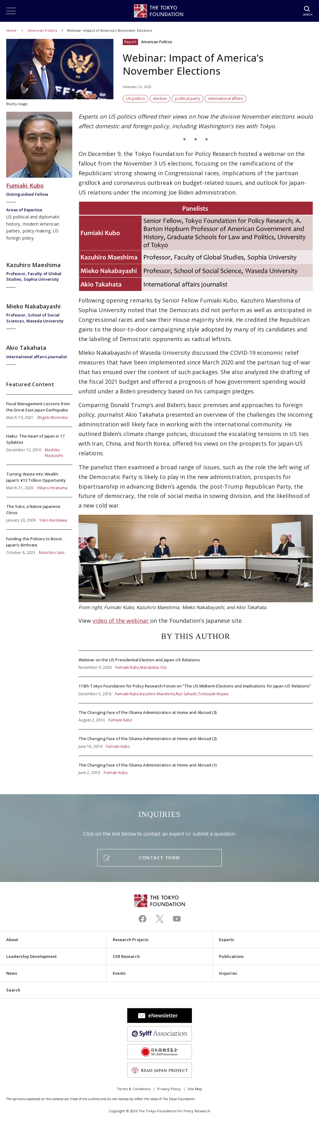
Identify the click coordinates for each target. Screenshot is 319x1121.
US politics (135, 98)
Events (119, 973)
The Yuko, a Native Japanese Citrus (39, 513)
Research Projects (131, 939)
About (12, 939)
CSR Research (126, 956)
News (11, 973)
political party (187, 98)
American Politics (43, 30)
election (160, 98)
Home (11, 30)
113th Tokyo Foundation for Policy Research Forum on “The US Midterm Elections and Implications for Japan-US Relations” (196, 690)
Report (130, 42)
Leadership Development (31, 956)
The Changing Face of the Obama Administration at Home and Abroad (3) (196, 716)
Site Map (195, 1088)
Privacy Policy (169, 1088)
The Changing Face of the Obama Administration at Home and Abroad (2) (196, 742)
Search (13, 990)
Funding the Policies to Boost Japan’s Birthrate (39, 543)
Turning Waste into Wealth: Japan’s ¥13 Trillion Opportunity (39, 481)
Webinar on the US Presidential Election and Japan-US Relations (196, 664)
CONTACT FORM (159, 858)
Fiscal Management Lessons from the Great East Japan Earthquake (39, 411)
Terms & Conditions (133, 1088)
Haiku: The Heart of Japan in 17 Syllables (39, 446)
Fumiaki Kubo (25, 185)
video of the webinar (121, 620)
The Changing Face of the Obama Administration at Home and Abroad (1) (196, 766)
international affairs (225, 98)
